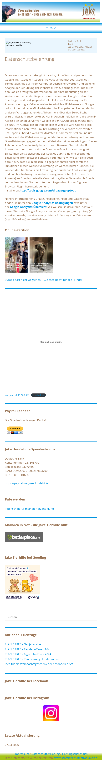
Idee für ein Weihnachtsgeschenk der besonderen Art (39, 664)
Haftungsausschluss (75, 754)
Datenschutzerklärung (45, 754)
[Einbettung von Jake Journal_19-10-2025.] (51, 342)
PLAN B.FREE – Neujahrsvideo (23, 644)
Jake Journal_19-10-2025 (17, 395)
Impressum (22, 754)
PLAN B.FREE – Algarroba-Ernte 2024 (28, 654)
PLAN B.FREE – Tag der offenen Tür (27, 649)
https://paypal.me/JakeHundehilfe (26, 483)
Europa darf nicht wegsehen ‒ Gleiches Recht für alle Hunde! (43, 280)
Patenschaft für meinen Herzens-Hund (29, 508)
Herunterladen (38, 395)
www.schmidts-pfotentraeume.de (75, 758)
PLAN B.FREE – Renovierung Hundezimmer (32, 659)
